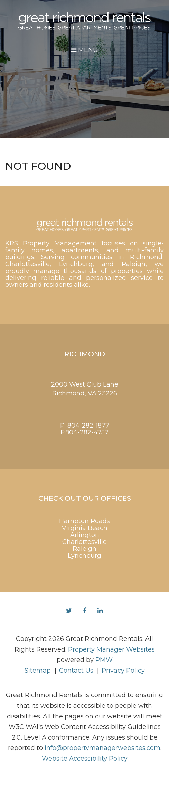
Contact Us (76, 670)
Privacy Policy (123, 670)
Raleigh (84, 549)
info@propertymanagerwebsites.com (102, 748)
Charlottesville (84, 542)
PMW (104, 660)
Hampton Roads (84, 521)
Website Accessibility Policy (85, 758)
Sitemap (38, 670)
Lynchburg (84, 555)
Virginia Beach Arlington (84, 531)
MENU (84, 50)
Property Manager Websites (111, 649)
